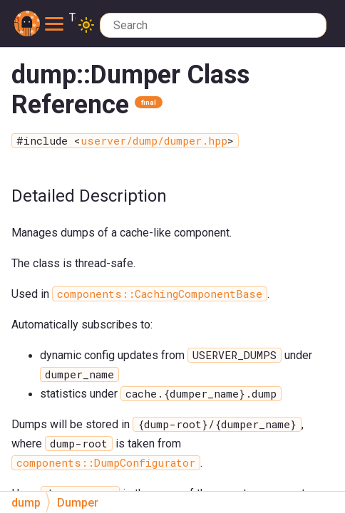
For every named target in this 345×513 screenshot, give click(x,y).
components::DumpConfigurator (105, 462)
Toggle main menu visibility (60, 18)
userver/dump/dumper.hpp (154, 140)
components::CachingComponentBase (159, 294)
